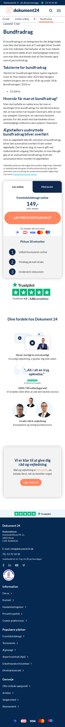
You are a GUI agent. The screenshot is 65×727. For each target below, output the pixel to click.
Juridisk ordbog (22, 19)
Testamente (10, 643)
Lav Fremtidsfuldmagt (32, 217)
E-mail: (17, 548)
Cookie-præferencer (14, 620)
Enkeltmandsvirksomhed (17, 663)
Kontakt (8, 600)
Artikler (7, 692)
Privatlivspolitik (12, 613)
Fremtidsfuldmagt (13, 636)
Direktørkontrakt (13, 670)
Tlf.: (11, 554)
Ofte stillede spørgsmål (16, 686)
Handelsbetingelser (14, 606)
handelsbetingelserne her (25, 174)
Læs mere (31, 482)
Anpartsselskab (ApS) (15, 656)
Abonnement (10, 706)
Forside (6, 19)
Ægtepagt (9, 649)
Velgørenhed (10, 699)
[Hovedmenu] (58, 10)
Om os (7, 593)
